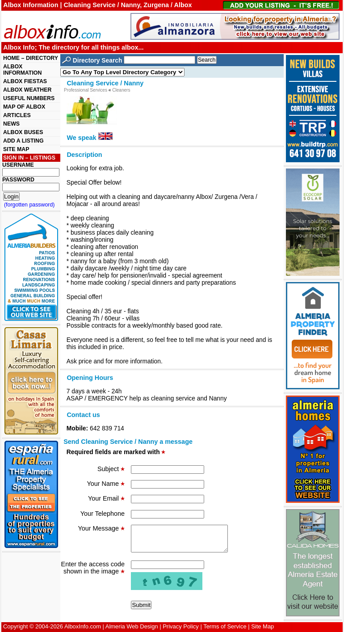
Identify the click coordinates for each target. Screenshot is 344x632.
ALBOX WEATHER (27, 90)
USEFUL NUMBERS (29, 98)
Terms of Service (224, 626)
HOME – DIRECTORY (30, 58)
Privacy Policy (181, 626)
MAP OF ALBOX (24, 107)
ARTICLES (17, 115)
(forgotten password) (29, 205)
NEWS (11, 124)
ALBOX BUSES (23, 132)
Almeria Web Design (131, 626)
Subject (111, 468)
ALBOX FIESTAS (25, 81)
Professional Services (85, 90)
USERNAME (18, 165)
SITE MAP (16, 149)
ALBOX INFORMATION (22, 69)
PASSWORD (18, 180)
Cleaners (121, 90)
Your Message (101, 528)
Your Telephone (102, 513)
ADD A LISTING (23, 141)
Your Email (106, 498)
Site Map (262, 626)
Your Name (106, 483)
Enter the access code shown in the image (93, 573)
